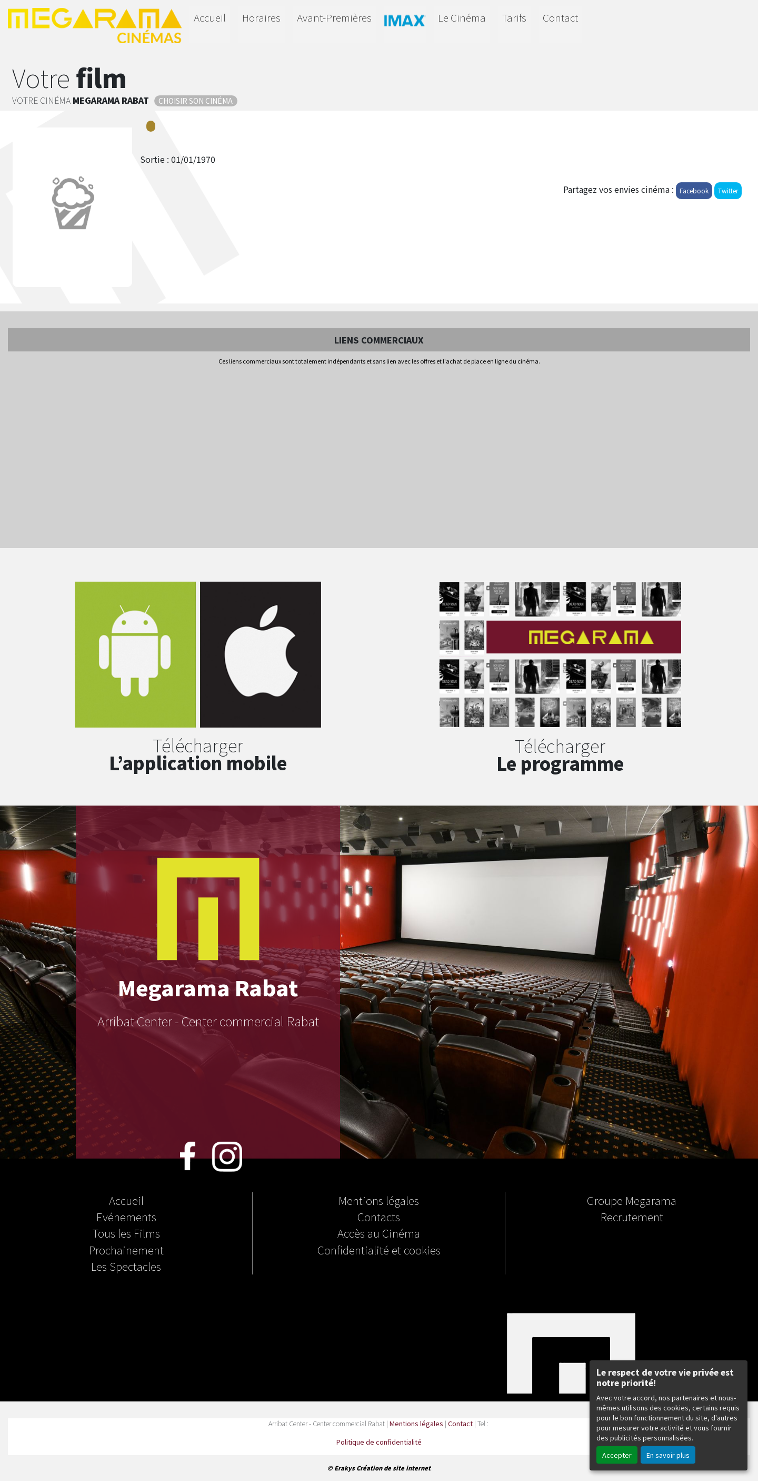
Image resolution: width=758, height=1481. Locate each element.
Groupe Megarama (631, 1200)
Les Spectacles (126, 1266)
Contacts (378, 1216)
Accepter (617, 1455)
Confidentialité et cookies (379, 1250)
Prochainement (126, 1250)
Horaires (261, 17)
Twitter (728, 190)
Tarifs (514, 17)
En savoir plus (668, 1455)
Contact (560, 17)
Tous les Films (126, 1233)
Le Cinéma (462, 17)
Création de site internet (393, 1468)
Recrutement (632, 1216)
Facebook (694, 190)
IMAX (405, 22)
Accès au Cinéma (378, 1233)
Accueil (210, 17)
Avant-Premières (334, 17)
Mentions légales (378, 1200)
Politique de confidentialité (379, 1442)
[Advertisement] (379, 457)
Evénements (126, 1216)
